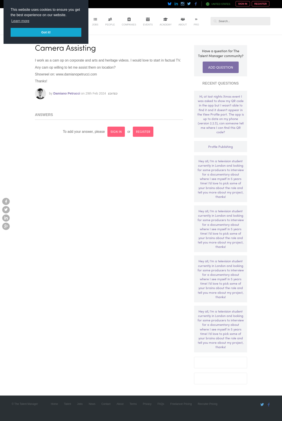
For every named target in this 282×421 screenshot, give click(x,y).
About (183, 24)
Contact (106, 404)
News (92, 404)
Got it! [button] (46, 32)
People (110, 24)
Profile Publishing (220, 146)
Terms (133, 404)
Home (54, 404)
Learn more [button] (20, 21)
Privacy (147, 404)
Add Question (220, 67)
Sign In (242, 3)
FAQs (161, 404)
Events (148, 24)
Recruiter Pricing (207, 404)
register (143, 131)
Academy (165, 24)
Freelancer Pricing (181, 404)
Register (260, 3)
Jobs (95, 24)
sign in (116, 131)
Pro (196, 24)
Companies (129, 24)
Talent (67, 404)
